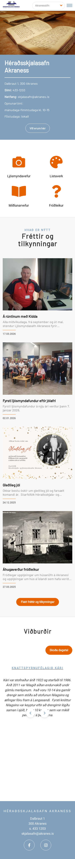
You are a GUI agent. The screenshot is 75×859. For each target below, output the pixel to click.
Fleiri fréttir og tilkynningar (37, 602)
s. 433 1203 (37, 828)
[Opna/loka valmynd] (69, 5)
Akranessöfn (42, 5)
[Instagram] (45, 845)
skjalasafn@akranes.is (37, 833)
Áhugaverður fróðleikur (21, 569)
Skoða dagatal (59, 650)
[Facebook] (29, 845)
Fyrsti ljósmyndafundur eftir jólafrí (29, 400)
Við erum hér (38, 128)
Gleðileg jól (11, 485)
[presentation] (30, 713)
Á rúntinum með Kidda (20, 316)
